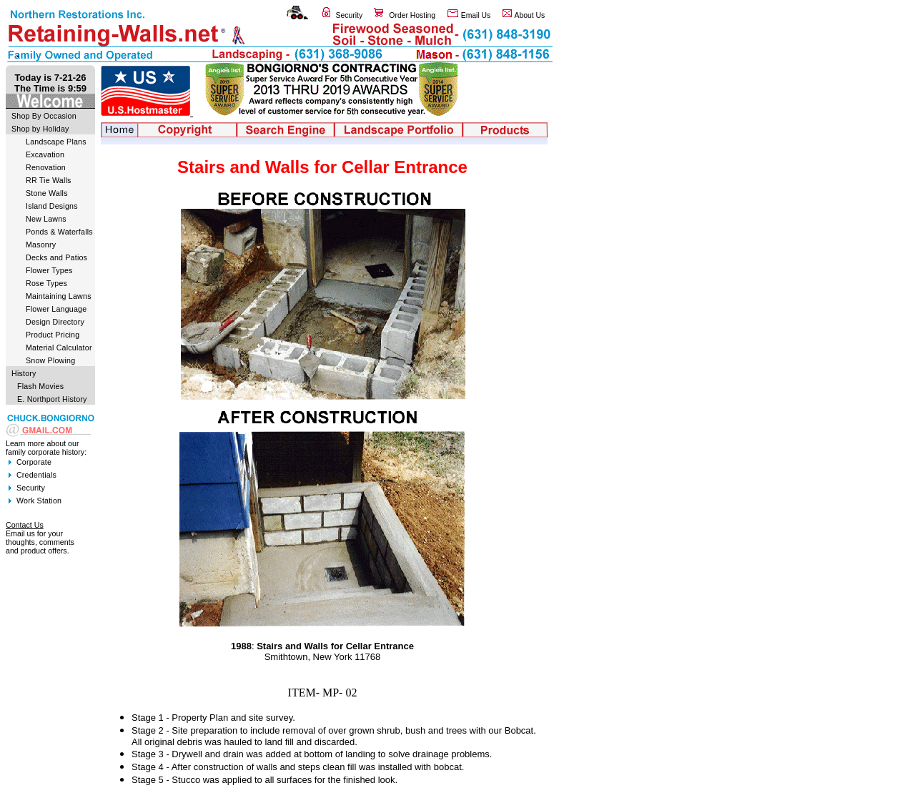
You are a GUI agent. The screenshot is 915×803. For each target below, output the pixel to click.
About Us (530, 15)
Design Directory (55, 321)
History (23, 373)
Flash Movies (40, 386)
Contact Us (25, 525)
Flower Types (49, 270)
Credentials (36, 475)
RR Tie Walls (48, 180)
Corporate (33, 462)
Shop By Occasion (43, 116)
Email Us (476, 15)
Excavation (45, 154)
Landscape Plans (56, 141)
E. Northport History (52, 399)
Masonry (41, 244)
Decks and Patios (56, 257)
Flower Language (56, 309)
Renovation (46, 167)
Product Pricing (52, 334)
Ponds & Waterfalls (59, 231)
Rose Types (46, 283)
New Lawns (46, 219)
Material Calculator (59, 347)
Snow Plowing (50, 360)
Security (349, 15)
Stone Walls (47, 193)
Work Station (38, 500)
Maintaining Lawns (59, 296)
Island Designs (52, 206)
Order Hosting (412, 15)
